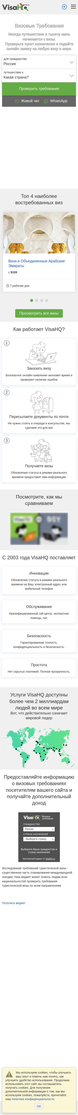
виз (59, 202)
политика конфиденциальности (33, 1099)
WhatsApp (55, 101)
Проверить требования (39, 89)
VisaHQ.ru (50, 859)
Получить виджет (13, 903)
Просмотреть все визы (38, 313)
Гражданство (31, 824)
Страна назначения (35, 834)
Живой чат (27, 101)
